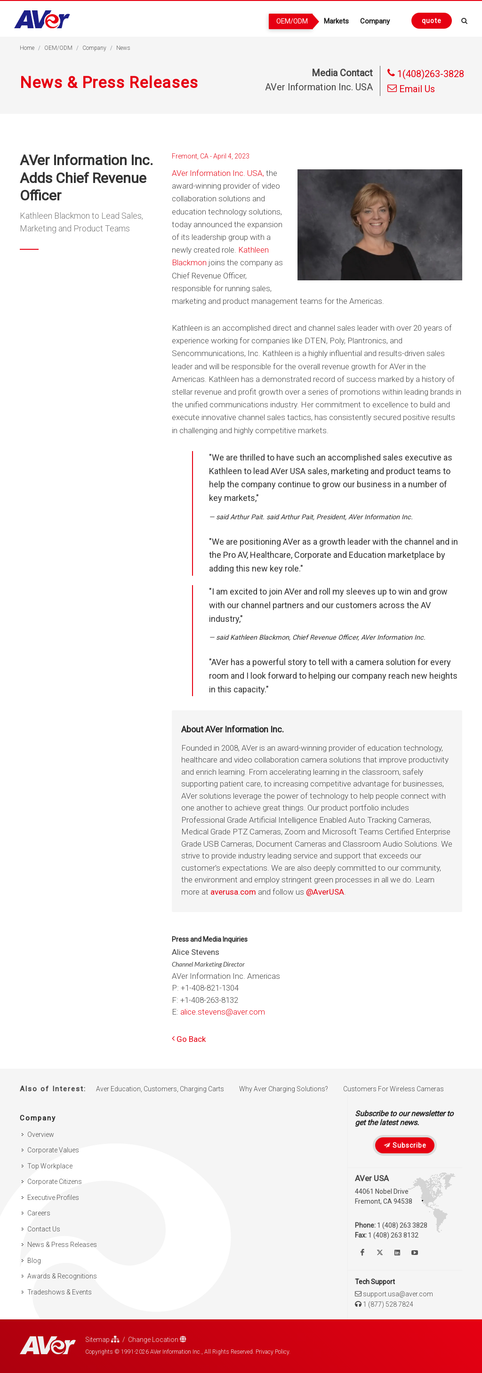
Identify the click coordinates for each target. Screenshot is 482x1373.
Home (27, 48)
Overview (40, 1134)
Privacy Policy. (273, 1352)
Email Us (411, 89)
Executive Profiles (53, 1197)
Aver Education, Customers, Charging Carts (160, 1089)
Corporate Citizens (54, 1181)
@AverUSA (325, 892)
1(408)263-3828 (425, 73)
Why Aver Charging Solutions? (283, 1089)
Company (94, 48)
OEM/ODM (58, 48)
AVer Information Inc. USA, (218, 173)
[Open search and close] (464, 19)
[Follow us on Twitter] (379, 1252)
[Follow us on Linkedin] (397, 1252)
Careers (38, 1213)
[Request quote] (431, 21)
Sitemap (102, 1339)
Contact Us (43, 1229)
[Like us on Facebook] (362, 1252)
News (123, 48)
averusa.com (233, 892)
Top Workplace (49, 1166)
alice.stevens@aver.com (222, 1011)
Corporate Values (53, 1150)
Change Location (157, 1339)
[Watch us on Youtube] (414, 1252)
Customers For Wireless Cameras (393, 1089)
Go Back (189, 1039)
